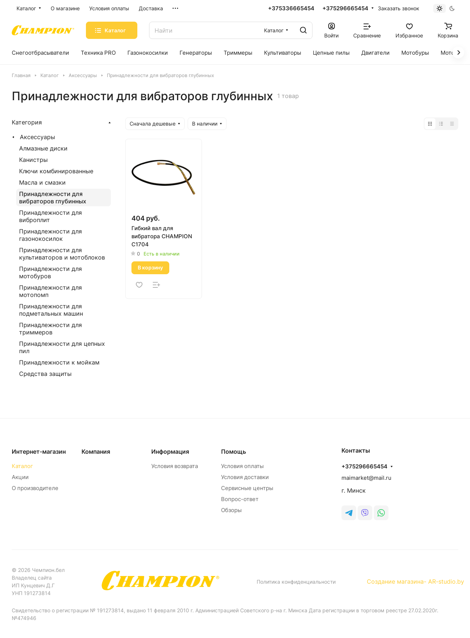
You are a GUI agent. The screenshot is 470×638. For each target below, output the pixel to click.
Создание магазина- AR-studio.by (415, 581)
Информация (170, 451)
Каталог (22, 466)
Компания (96, 451)
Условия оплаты (242, 466)
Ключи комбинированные (56, 171)
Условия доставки (245, 477)
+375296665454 (345, 8)
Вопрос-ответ (239, 499)
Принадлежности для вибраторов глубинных (52, 197)
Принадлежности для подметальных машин (51, 309)
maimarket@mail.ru (366, 477)
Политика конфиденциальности (296, 582)
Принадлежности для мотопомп (50, 291)
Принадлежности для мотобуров (50, 272)
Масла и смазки (42, 182)
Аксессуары (37, 137)
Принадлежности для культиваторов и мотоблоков (62, 253)
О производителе (35, 488)
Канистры (33, 159)
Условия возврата (174, 466)
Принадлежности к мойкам (59, 362)
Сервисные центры (247, 488)
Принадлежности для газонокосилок (50, 235)
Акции (20, 477)
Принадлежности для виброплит (50, 216)
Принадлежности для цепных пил (62, 347)
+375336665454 (291, 8)
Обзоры (231, 510)
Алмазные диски (43, 148)
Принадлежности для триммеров (50, 328)
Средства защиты (45, 373)
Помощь (233, 451)
